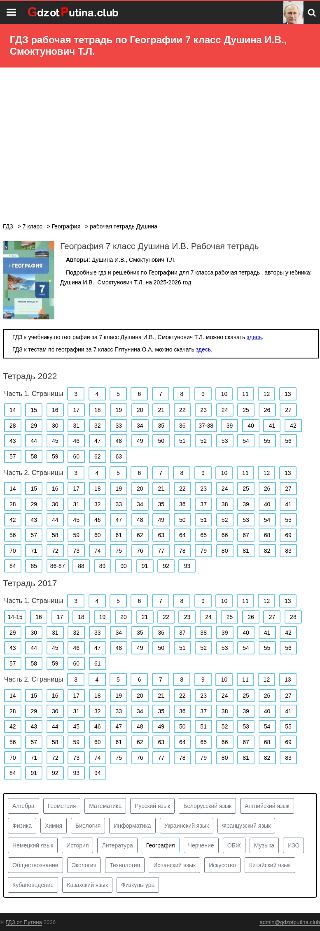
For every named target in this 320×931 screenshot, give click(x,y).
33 (118, 425)
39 (230, 425)
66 (225, 535)
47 (97, 441)
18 (97, 410)
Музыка (264, 845)
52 (203, 441)
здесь (254, 337)
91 (145, 566)
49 (140, 441)
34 (140, 425)
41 (272, 425)
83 (288, 550)
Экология (84, 865)
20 (140, 410)
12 (267, 394)
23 (203, 410)
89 (102, 566)
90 (123, 566)
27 (288, 410)
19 (118, 410)
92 (166, 566)
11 (245, 394)
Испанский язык (174, 865)
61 (118, 535)
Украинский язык (186, 825)
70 (12, 550)
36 (182, 425)
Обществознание (35, 865)
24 (225, 410)
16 (55, 410)
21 (161, 410)
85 (33, 566)
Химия (53, 825)
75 (118, 550)
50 (161, 441)
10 (224, 394)
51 (182, 441)
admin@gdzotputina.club (289, 922)
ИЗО (293, 845)
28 (12, 425)
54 (246, 441)
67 (246, 535)
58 (33, 456)
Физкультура (137, 885)
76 (140, 550)
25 (246, 410)
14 (12, 410)
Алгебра (23, 806)
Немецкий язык (32, 845)
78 (182, 550)
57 (12, 456)
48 (118, 441)
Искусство (222, 865)
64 (182, 535)
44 (33, 441)
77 (161, 550)
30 (55, 425)
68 (267, 535)
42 (293, 425)
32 (97, 425)
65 (203, 535)
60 (76, 456)
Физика (22, 825)
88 (81, 566)
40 (251, 425)
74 (97, 550)
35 (161, 425)
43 (12, 441)
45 (55, 441)
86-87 (57, 566)
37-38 (206, 425)
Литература (117, 845)
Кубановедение (33, 885)
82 (267, 550)
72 (55, 550)
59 (55, 456)
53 (225, 441)
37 (203, 504)
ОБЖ (234, 845)
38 (225, 504)
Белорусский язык (207, 806)
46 (76, 441)
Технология (125, 865)
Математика (105, 806)
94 (97, 773)
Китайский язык (270, 865)
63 (118, 456)
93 (187, 566)
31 (76, 425)
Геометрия (62, 806)
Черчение (201, 845)
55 (267, 441)
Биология (87, 825)
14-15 (15, 617)
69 (288, 535)
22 (182, 410)
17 (76, 410)
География (160, 845)
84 (12, 566)
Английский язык (267, 806)
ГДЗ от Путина (24, 922)
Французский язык (246, 825)
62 (97, 456)
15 (33, 410)
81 (246, 550)
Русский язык (152, 806)
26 (267, 410)
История (77, 845)
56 (288, 441)
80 (225, 550)
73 (76, 550)
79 (203, 550)
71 (33, 550)
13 (288, 394)
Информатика (132, 825)
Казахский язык (87, 885)
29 (33, 425)
